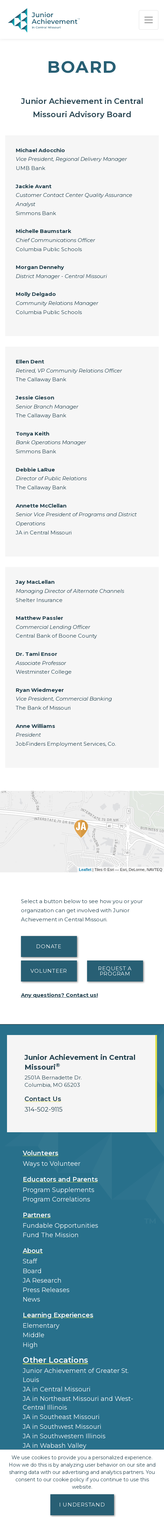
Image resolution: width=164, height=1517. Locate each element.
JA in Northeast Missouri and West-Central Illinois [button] (78, 1403)
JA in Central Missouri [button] (57, 1389)
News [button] (31, 1299)
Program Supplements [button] (58, 1190)
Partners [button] (37, 1215)
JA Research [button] (42, 1280)
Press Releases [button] (46, 1290)
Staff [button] (30, 1261)
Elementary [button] (41, 1326)
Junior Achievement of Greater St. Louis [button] (76, 1375)
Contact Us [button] (42, 1099)
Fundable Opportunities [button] (60, 1225)
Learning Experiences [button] (58, 1315)
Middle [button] (33, 1335)
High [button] (30, 1345)
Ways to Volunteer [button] (51, 1164)
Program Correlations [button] (56, 1199)
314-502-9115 (43, 1109)
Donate (49, 946)
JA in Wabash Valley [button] (54, 1445)
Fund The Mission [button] (51, 1235)
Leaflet (85, 869)
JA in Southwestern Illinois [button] (64, 1436)
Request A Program (115, 971)
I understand (82, 1504)
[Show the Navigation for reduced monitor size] (148, 20)
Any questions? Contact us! (59, 995)
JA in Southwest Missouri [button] (62, 1427)
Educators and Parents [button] (60, 1179)
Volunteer (48, 970)
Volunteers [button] (40, 1153)
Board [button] (32, 1271)
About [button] (33, 1251)
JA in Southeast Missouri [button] (61, 1417)
